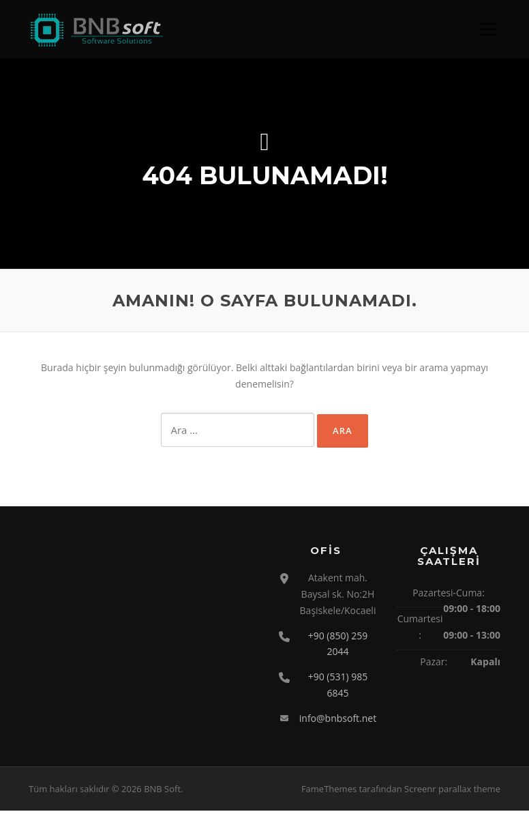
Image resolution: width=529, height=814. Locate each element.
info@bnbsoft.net (337, 720)
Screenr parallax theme (452, 792)
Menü (488, 29)
